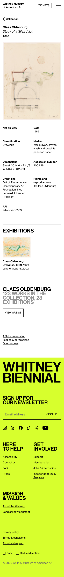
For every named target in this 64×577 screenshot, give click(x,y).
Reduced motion (28, 553)
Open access (10, 343)
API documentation (14, 336)
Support (38, 456)
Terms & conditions (14, 537)
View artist (13, 312)
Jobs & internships (44, 468)
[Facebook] (21, 428)
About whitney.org (13, 543)
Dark (7, 553)
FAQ (5, 468)
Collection (12, 18)
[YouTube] (45, 428)
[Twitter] (36, 428)
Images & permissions (16, 339)
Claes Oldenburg (15, 27)
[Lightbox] (32, 81)
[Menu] (58, 5)
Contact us (9, 462)
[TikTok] (28, 428)
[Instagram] (5, 428)
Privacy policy (11, 531)
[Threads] (13, 428)
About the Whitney (14, 506)
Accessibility (10, 456)
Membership (40, 462)
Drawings (8, 144)
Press (6, 473)
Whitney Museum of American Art (13, 5)
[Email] (22, 414)
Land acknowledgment (16, 511)
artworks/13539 (12, 210)
